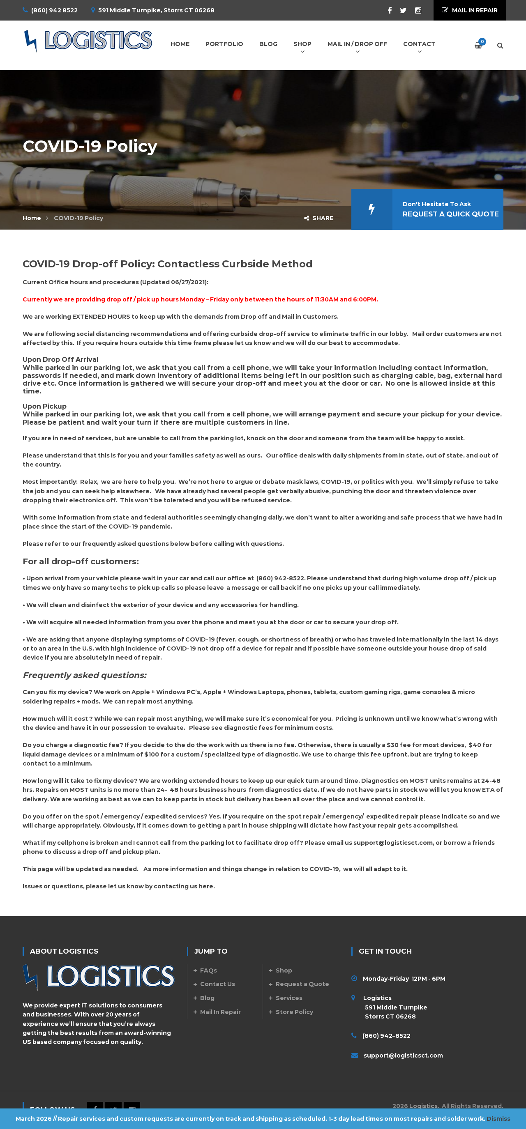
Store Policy (294, 1012)
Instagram (414, 10)
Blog (207, 998)
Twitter (399, 10)
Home (32, 218)
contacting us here (183, 886)
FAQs (208, 970)
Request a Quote (302, 984)
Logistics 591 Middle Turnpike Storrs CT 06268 (389, 1007)
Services (289, 998)
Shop (284, 970)
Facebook (385, 10)
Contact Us (217, 984)
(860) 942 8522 (54, 10)
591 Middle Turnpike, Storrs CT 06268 (156, 10)
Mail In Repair (220, 1012)
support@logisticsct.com (393, 842)
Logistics (423, 1106)
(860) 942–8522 (386, 1035)
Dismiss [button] (498, 1118)
